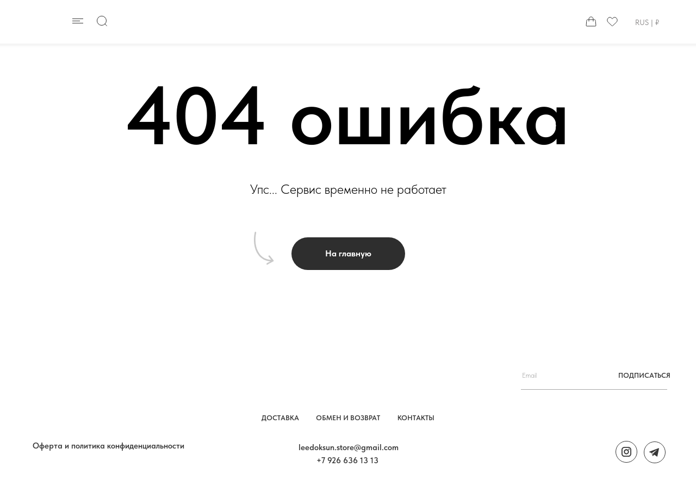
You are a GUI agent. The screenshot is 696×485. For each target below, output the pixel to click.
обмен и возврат (348, 418)
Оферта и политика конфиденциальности (108, 446)
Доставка (280, 418)
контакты (415, 418)
